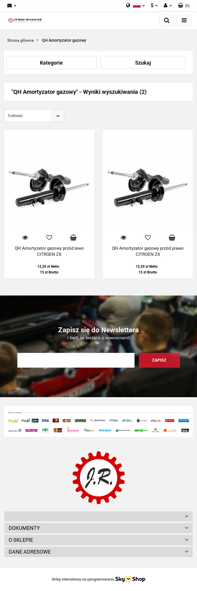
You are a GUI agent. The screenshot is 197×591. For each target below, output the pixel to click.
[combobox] (34, 116)
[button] (184, 6)
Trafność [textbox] (15, 116)
